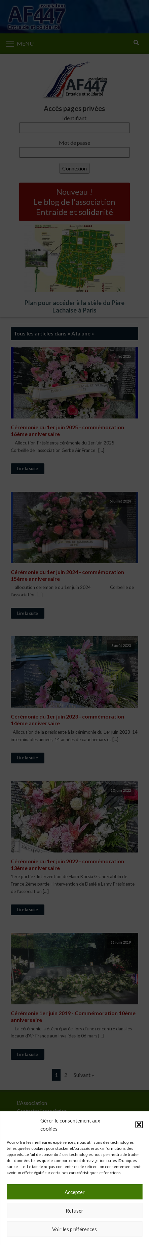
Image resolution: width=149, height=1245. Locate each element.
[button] (139, 1124)
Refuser (74, 1211)
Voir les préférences (74, 1229)
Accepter (75, 1192)
